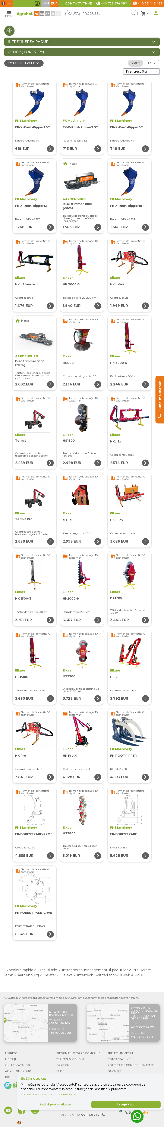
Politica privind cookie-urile (62, 1094)
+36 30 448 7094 (60, 1023)
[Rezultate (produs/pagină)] (152, 63)
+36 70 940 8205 (60, 1032)
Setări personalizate (55, 1104)
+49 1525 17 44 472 (143, 1027)
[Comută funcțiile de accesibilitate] (37, 3)
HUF (45, 3)
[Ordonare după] (141, 71)
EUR (54, 3)
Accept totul (126, 1104)
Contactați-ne (78, 3)
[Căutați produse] (103, 13)
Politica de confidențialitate (33, 1094)
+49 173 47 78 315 (142, 1036)
